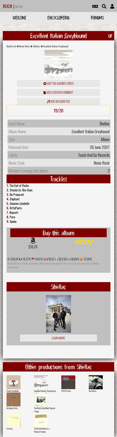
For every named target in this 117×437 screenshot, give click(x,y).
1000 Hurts (66, 390)
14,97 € (38, 259)
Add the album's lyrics (58, 83)
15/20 (58, 110)
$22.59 (62, 259)
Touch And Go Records (94, 155)
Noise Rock (24, 46)
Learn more (58, 338)
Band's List (11, 46)
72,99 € (87, 259)
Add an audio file (58, 101)
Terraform (92, 390)
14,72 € (26, 259)
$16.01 (33, 247)
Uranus (10, 428)
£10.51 (50, 259)
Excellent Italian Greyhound (45, 390)
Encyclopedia (58, 18)
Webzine (19, 18)
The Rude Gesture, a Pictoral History (42, 430)
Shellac (36, 46)
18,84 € (74, 259)
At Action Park (12, 408)
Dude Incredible (13, 390)
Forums (97, 18)
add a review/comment (58, 92)
